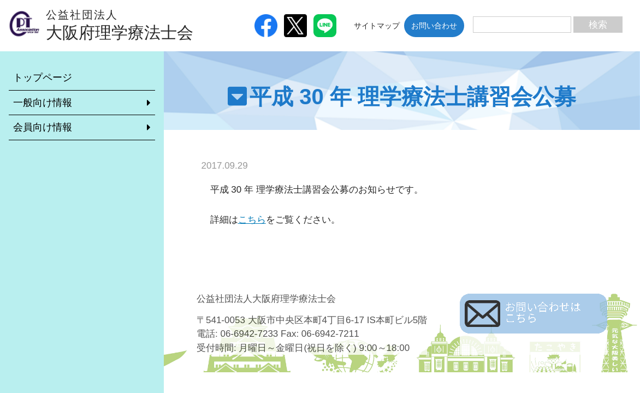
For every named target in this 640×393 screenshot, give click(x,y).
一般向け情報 (42, 102)
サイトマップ (377, 25)
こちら (252, 220)
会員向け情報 (42, 127)
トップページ (42, 77)
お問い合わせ (434, 25)
